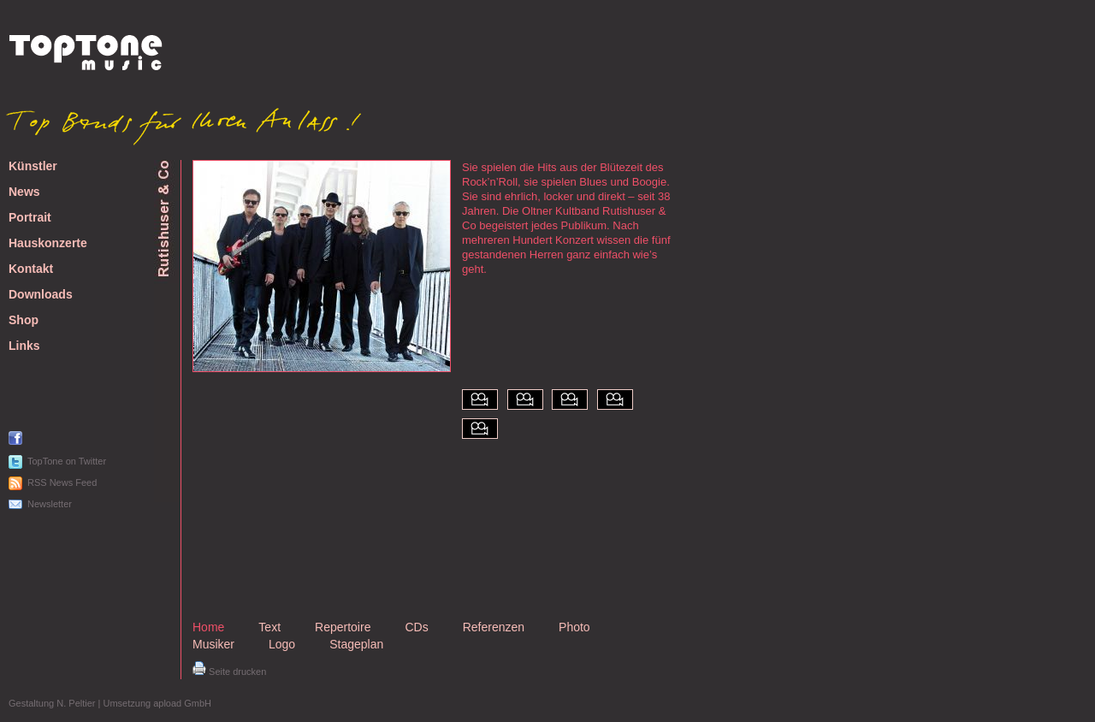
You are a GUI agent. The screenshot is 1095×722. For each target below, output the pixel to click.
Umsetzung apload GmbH (157, 703)
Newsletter (49, 504)
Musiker (213, 644)
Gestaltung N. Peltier (52, 703)
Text (269, 627)
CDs (416, 627)
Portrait (30, 217)
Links (24, 346)
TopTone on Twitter (66, 461)
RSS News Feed (62, 482)
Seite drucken (229, 671)
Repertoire (342, 627)
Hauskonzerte (48, 243)
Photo (574, 627)
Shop (23, 320)
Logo (282, 644)
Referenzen (493, 627)
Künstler (33, 166)
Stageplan (356, 644)
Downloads (41, 294)
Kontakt (31, 269)
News (24, 192)
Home (208, 627)
